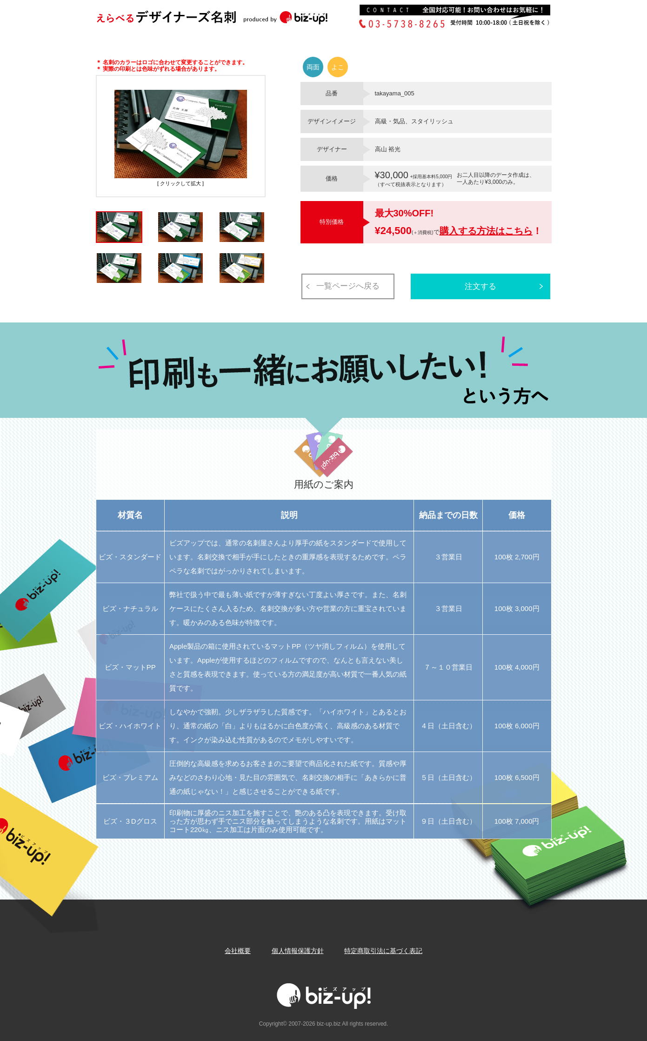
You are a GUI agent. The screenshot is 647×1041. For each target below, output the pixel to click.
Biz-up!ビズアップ (226, 20)
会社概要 (238, 950)
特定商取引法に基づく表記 (383, 950)
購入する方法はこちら (486, 231)
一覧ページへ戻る (348, 286)
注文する (480, 286)
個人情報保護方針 (298, 950)
